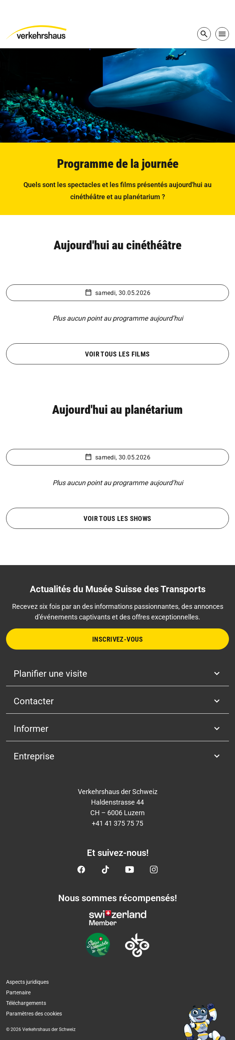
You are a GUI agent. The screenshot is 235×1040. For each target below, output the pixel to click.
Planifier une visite (117, 673)
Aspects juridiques (27, 982)
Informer (117, 729)
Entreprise (117, 756)
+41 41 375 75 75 (117, 823)
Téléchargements (26, 1003)
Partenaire (18, 992)
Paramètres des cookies (34, 1014)
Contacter (117, 701)
